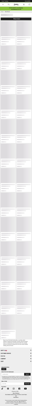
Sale (16, 395)
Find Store (27, 383)
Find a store (4, 381)
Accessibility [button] (27, 1)
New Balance (16, 397)
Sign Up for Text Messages (7, 371)
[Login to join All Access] (16, 8)
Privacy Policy (17, 378)
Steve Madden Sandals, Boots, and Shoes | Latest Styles (16, 394)
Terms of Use (11, 378)
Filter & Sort (16, 19)
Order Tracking (5, 1)
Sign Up (3, 369)
